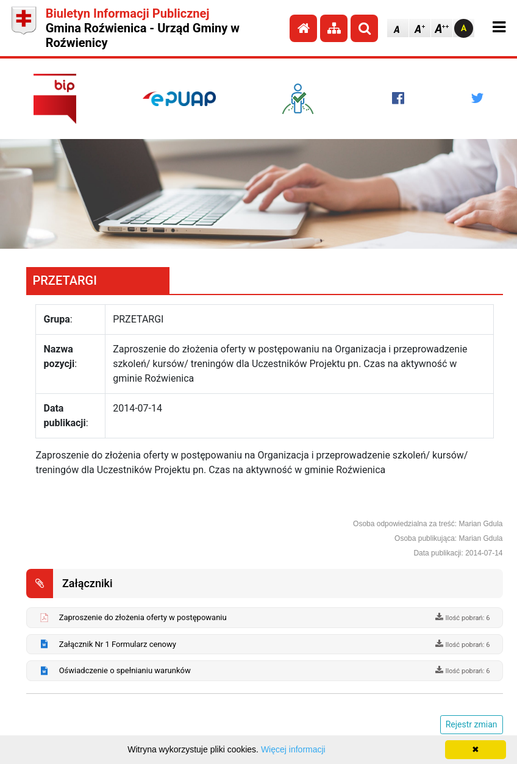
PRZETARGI (64, 280)
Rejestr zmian (471, 724)
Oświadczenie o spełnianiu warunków (125, 670)
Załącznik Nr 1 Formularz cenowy (117, 644)
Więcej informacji (293, 749)
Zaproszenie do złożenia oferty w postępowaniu (143, 617)
